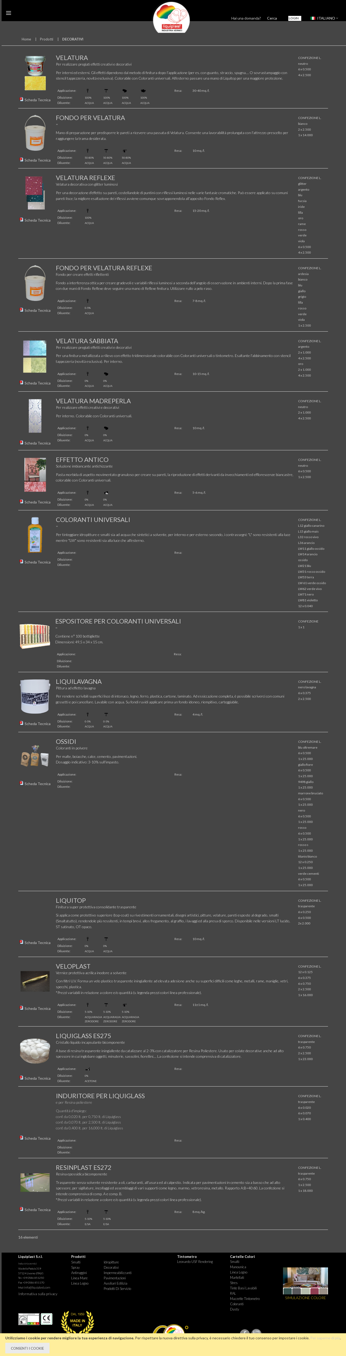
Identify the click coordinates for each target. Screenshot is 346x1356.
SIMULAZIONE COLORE (305, 1297)
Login (294, 18)
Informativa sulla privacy (37, 1293)
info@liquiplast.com (37, 1287)
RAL (233, 1293)
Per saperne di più (325, 1338)
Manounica (238, 1267)
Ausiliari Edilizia (115, 1283)
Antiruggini (79, 1272)
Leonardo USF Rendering (195, 1261)
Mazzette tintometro (245, 1298)
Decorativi (111, 1267)
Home (26, 39)
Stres (234, 1282)
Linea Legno (79, 1283)
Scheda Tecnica (38, 100)
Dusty (234, 1309)
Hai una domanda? (246, 18)
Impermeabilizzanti (118, 1272)
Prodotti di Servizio (117, 1288)
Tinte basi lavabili (243, 1288)
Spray (75, 1267)
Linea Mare (79, 1278)
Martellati (237, 1277)
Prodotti (46, 39)
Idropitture (111, 1262)
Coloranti (237, 1304)
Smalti (75, 1262)
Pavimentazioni (115, 1278)
